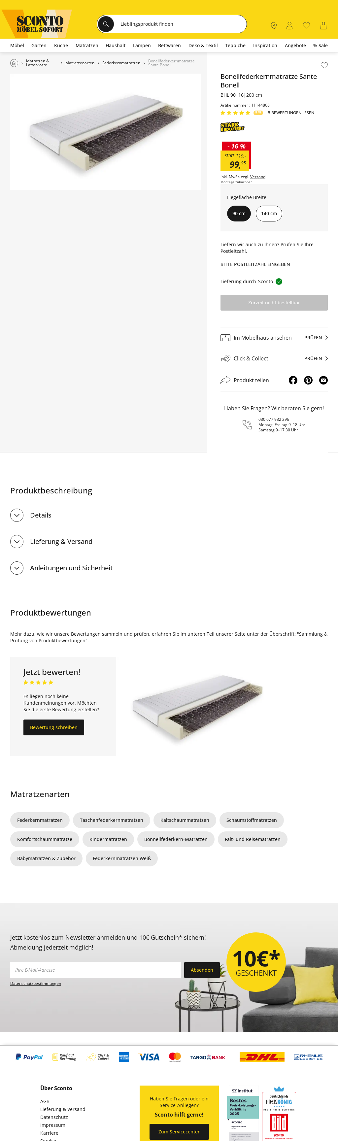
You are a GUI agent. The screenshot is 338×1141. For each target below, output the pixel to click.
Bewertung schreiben (54, 727)
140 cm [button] (269, 213)
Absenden (202, 970)
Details (40, 515)
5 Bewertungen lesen (291, 113)
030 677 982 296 (273, 419)
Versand (257, 177)
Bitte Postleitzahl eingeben (255, 264)
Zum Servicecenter (179, 1131)
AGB (45, 1101)
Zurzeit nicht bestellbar (274, 302)
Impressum (52, 1125)
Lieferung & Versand (61, 541)
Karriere (49, 1133)
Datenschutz (54, 1117)
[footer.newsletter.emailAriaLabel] (95, 970)
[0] (306, 24)
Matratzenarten (40, 794)
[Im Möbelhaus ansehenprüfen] (274, 337)
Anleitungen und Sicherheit (71, 567)
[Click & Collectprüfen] (274, 358)
